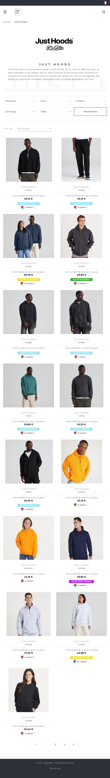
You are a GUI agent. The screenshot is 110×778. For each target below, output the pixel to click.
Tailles (44, 111)
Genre (43, 101)
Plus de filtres (90, 111)
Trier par (8, 129)
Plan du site (55, 768)
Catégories (11, 101)
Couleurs (80, 101)
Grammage (11, 111)
